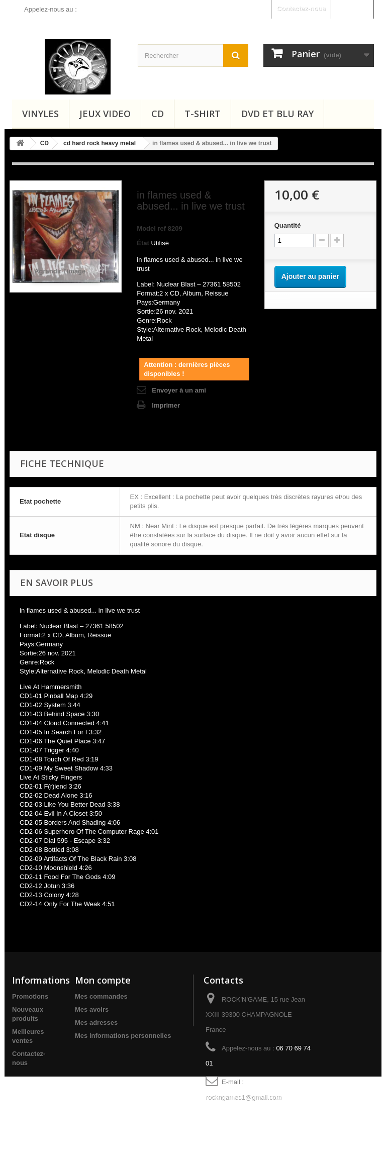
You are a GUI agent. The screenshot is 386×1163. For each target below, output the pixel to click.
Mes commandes (101, 996)
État (143, 243)
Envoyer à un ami (179, 390)
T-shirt (202, 114)
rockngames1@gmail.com (243, 1097)
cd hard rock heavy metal (99, 143)
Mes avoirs (92, 1009)
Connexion (352, 8)
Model (146, 228)
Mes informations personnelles (123, 1035)
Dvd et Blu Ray (277, 114)
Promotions (30, 996)
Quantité (287, 225)
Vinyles (40, 114)
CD (157, 114)
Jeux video (105, 114)
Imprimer (166, 405)
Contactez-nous (301, 8)
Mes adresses (96, 1022)
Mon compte (103, 980)
